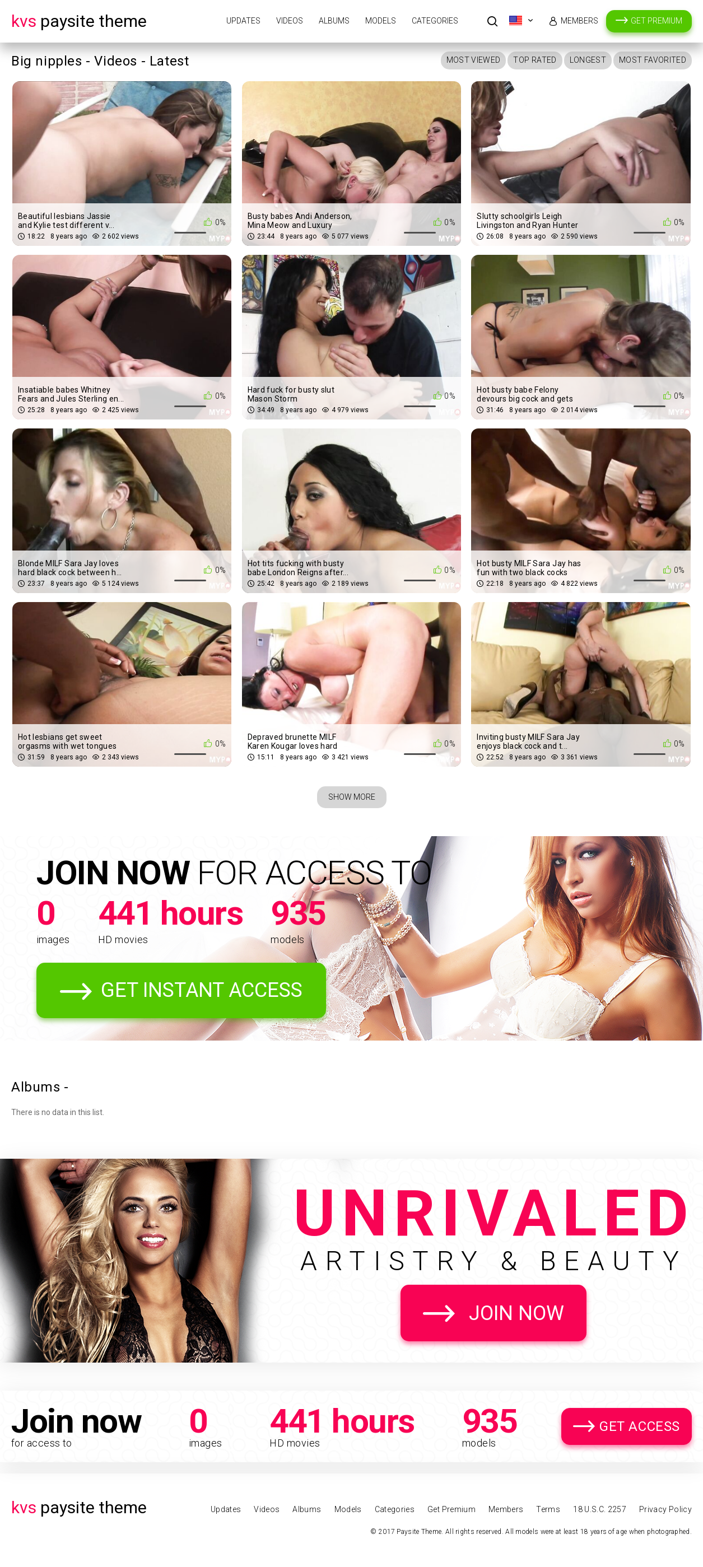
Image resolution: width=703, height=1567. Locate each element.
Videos (289, 20)
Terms (548, 1509)
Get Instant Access (201, 990)
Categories (435, 20)
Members (579, 20)
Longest (588, 59)
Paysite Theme (79, 21)
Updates (243, 20)
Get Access (639, 1426)
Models (380, 20)
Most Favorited (652, 59)
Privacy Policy (665, 1509)
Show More (351, 796)
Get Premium (656, 20)
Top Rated (534, 59)
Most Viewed (473, 59)
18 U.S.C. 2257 (599, 1509)
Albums (334, 20)
